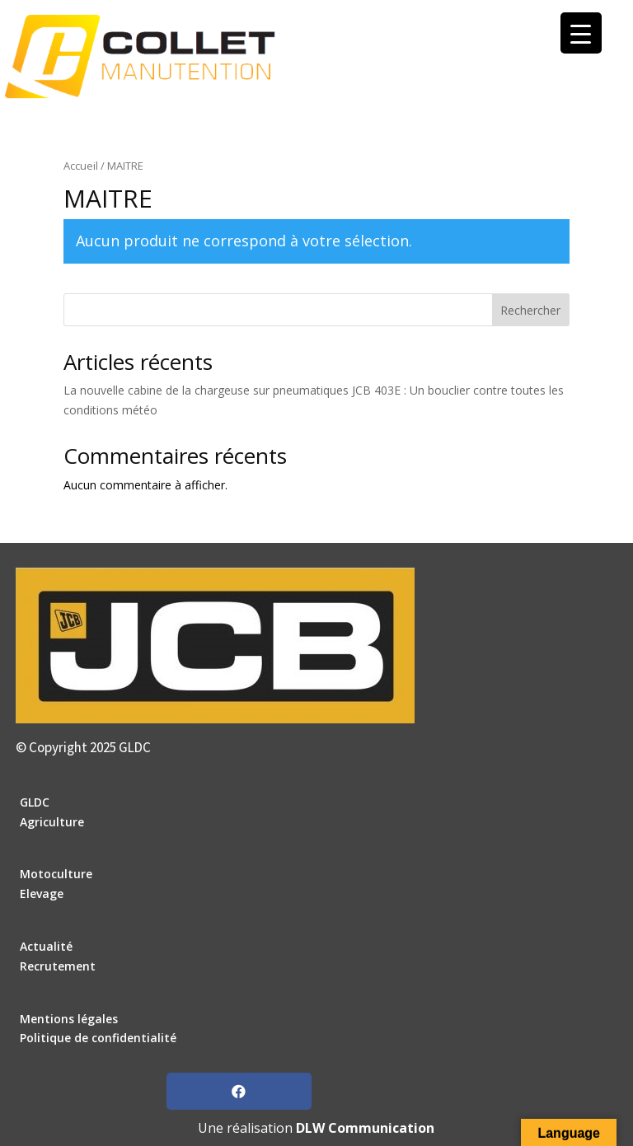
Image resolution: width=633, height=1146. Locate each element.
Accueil (80, 165)
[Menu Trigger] (581, 33)
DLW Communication (365, 1128)
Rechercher (530, 310)
